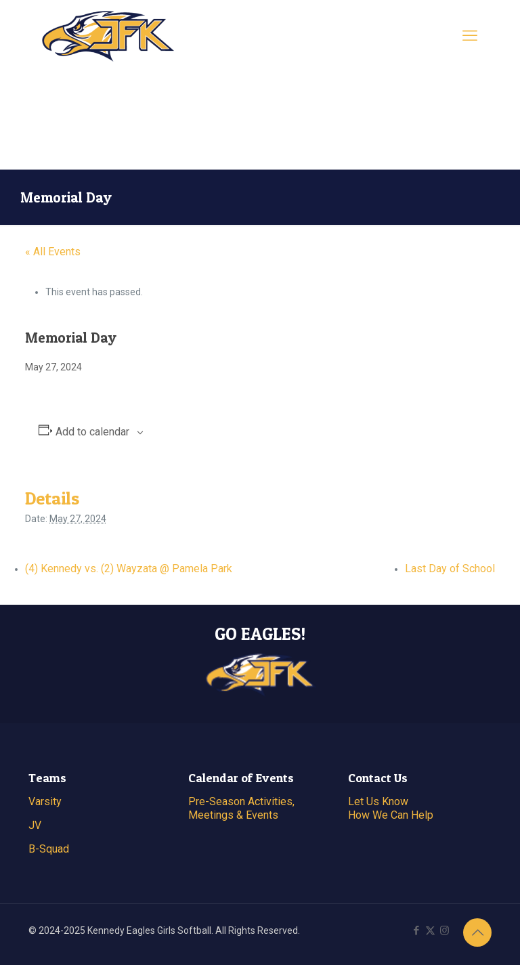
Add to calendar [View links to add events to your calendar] (92, 431)
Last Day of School (450, 568)
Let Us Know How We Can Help (390, 808)
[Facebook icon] (416, 930)
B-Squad (48, 848)
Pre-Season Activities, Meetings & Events (241, 808)
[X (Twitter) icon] (430, 930)
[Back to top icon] (477, 932)
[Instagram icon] (444, 930)
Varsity (45, 801)
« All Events (53, 251)
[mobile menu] (469, 35)
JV (34, 825)
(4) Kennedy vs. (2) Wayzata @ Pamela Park (128, 568)
